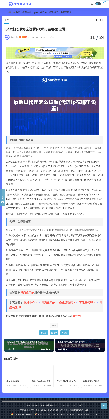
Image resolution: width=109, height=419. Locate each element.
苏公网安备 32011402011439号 (50, 414)
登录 (54, 332)
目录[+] (2, 197)
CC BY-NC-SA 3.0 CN (50, 410)
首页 (18, 12)
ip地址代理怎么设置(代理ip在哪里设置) (53, 12)
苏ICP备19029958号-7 (22, 414)
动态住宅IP (27, 292)
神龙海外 (19, 37)
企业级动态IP (67, 302)
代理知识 (26, 12)
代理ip (54, 325)
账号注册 (77, 316)
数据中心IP (30, 302)
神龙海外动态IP (54, 405)
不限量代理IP (87, 302)
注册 (43, 332)
